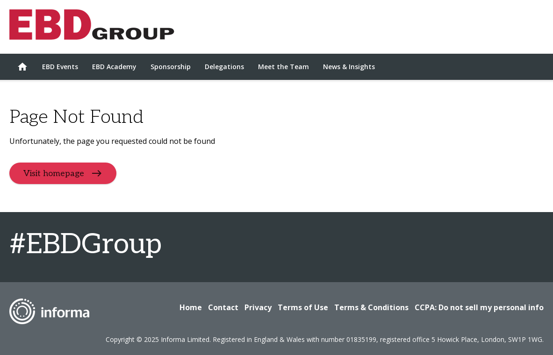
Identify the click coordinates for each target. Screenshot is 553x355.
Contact (223, 307)
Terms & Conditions (371, 307)
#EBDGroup (85, 245)
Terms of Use (303, 307)
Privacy (258, 307)
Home (191, 307)
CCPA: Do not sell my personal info (479, 307)
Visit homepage (53, 173)
